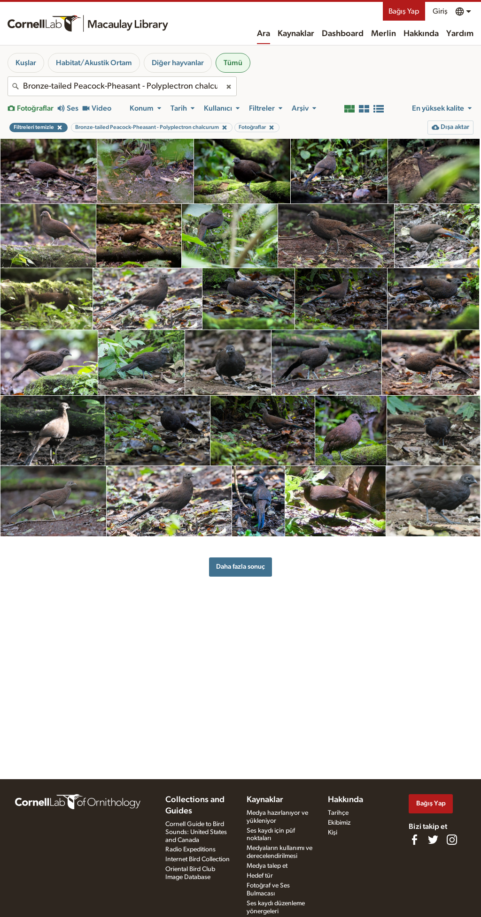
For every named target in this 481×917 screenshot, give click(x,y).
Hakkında (421, 34)
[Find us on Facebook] (414, 839)
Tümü (233, 63)
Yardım (459, 34)
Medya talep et (267, 866)
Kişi (332, 832)
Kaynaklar (296, 34)
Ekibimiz (339, 822)
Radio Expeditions (190, 849)
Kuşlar (26, 63)
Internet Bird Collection (197, 859)
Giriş (440, 11)
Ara (263, 34)
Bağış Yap (403, 11)
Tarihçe (338, 813)
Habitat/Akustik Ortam (94, 63)
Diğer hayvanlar (178, 63)
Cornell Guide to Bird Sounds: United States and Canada (196, 832)
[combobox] (122, 86)
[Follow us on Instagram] (452, 839)
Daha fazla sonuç (240, 566)
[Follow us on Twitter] (433, 839)
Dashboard (343, 34)
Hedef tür (260, 875)
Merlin (383, 34)
